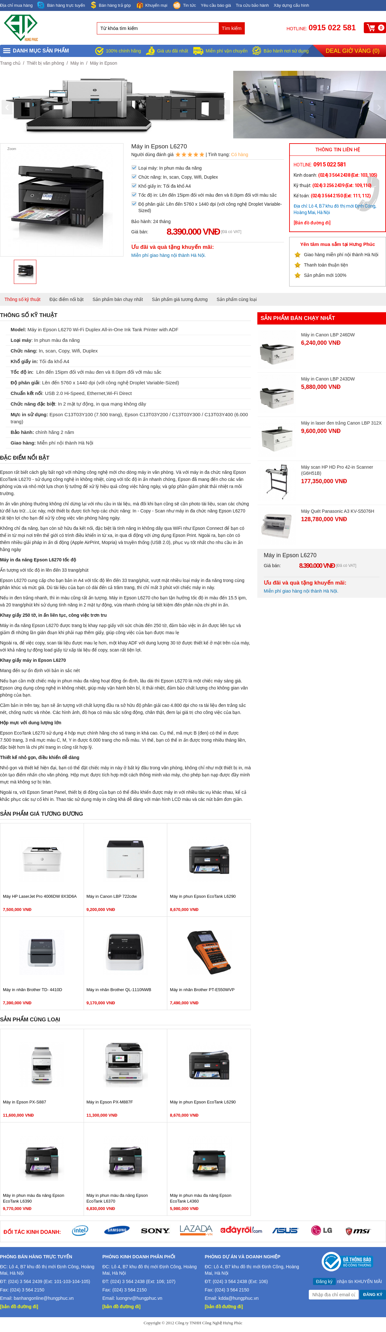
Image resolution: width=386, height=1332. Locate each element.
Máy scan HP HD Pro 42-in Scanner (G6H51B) (337, 470)
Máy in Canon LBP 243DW (328, 378)
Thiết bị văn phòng (45, 63)
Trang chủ (10, 63)
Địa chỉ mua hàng (16, 5)
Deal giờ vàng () (353, 51)
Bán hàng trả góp (110, 5)
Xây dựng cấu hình (291, 5)
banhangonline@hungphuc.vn (44, 1298)
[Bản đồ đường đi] (312, 222)
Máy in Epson (103, 63)
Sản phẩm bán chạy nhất (118, 299)
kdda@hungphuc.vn (238, 1298)
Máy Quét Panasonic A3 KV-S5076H (337, 511)
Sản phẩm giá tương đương (179, 299)
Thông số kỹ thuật (23, 299)
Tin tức (184, 5)
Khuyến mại (151, 5)
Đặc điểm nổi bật (67, 299)
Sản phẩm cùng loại (237, 299)
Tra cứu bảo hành (252, 5)
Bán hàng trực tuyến (61, 5)
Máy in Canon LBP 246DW (328, 334)
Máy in (77, 63)
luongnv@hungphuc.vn (139, 1298)
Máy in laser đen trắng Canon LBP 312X (341, 423)
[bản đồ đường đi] (19, 1306)
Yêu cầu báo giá (216, 5)
